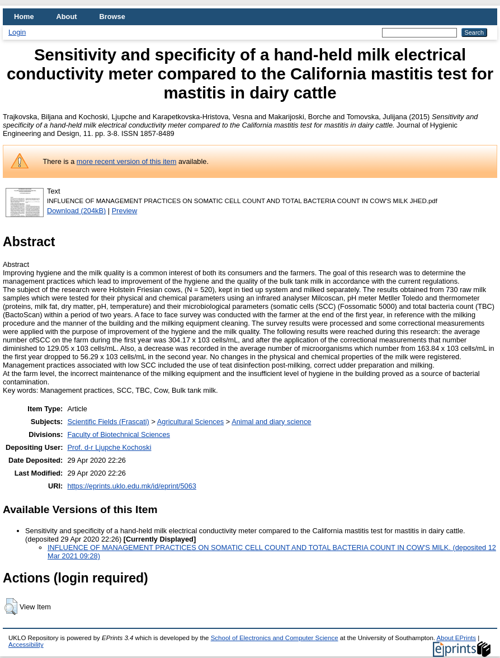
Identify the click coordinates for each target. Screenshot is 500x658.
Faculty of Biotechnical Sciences (118, 434)
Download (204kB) (76, 210)
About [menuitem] (66, 16)
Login (17, 32)
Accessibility (26, 644)
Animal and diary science (271, 421)
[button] (10, 606)
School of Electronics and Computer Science (274, 637)
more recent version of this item (127, 161)
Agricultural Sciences (190, 421)
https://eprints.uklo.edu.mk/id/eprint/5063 (131, 486)
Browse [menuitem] (112, 16)
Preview (125, 210)
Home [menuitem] (24, 16)
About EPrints (456, 637)
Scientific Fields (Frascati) (108, 421)
